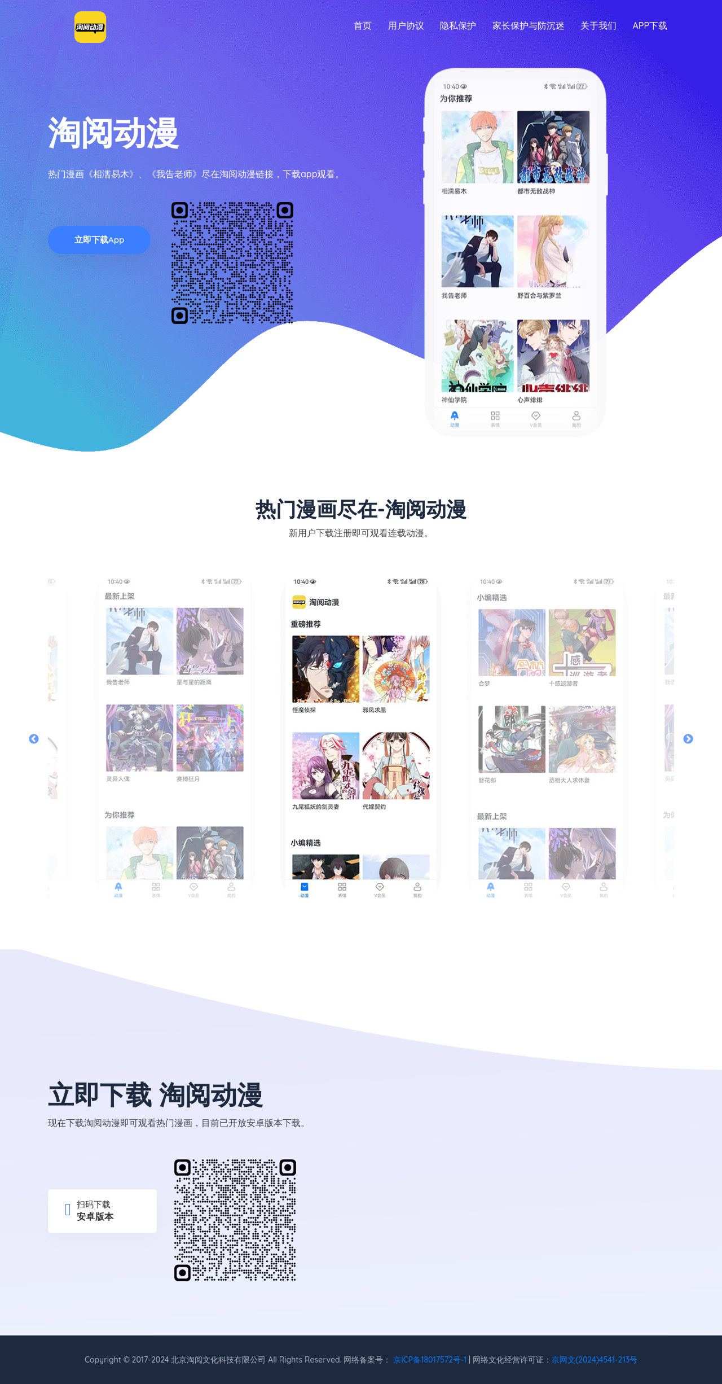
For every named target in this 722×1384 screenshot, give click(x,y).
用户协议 (406, 25)
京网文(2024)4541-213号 (594, 1360)
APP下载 (650, 25)
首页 (363, 25)
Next (688, 739)
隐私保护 (458, 25)
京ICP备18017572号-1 (429, 1360)
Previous (33, 739)
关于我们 (598, 25)
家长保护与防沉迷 (528, 25)
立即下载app (99, 239)
